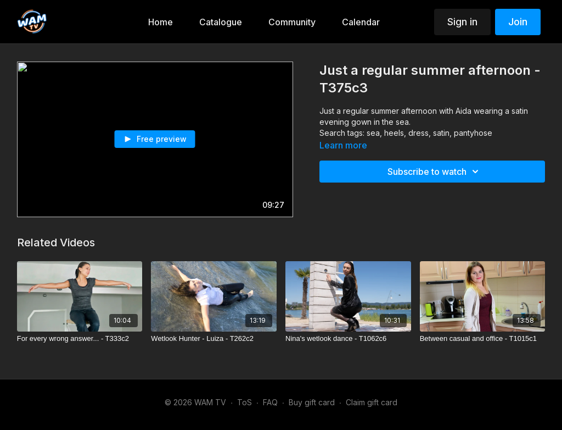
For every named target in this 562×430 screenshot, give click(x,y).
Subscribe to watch (434, 171)
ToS (244, 402)
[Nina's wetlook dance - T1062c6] (348, 338)
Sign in (462, 21)
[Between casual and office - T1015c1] (483, 338)
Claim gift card (371, 402)
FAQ (270, 402)
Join (517, 21)
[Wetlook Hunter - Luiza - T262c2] (214, 338)
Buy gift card (312, 402)
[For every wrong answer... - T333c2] (80, 338)
